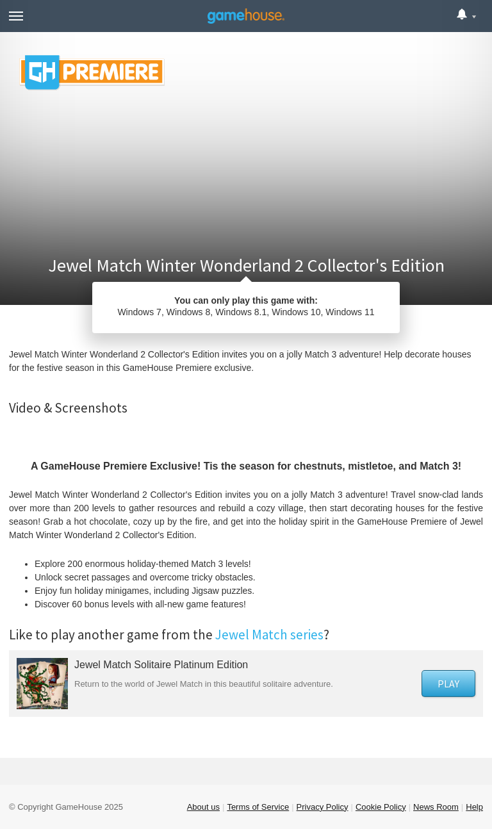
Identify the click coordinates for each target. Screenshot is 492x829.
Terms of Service (258, 807)
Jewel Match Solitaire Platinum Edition (161, 664)
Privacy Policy (322, 807)
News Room (436, 807)
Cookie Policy (381, 807)
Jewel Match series (269, 634)
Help (474, 807)
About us (203, 807)
